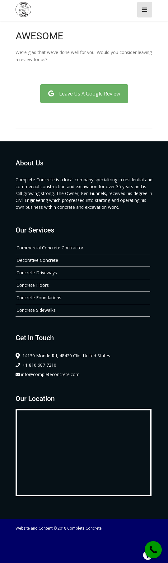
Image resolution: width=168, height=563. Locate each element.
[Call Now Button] (153, 549)
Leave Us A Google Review (84, 93)
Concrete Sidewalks (36, 310)
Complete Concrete (84, 528)
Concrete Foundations (38, 298)
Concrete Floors (32, 285)
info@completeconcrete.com (48, 374)
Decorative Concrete (37, 260)
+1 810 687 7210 (36, 365)
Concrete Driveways (36, 273)
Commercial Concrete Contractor (49, 248)
